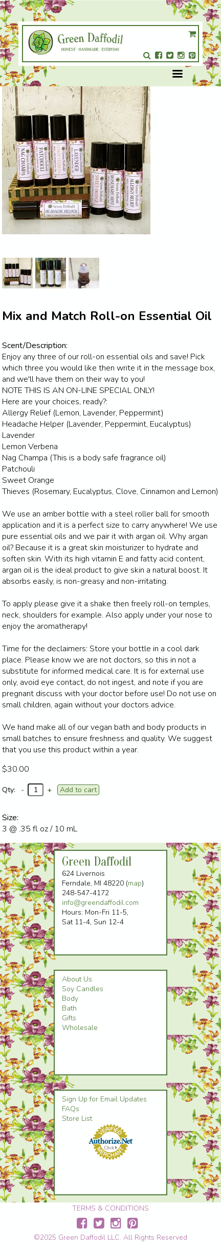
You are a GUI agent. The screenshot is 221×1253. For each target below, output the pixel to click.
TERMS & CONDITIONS (110, 1208)
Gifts (69, 1018)
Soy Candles (82, 989)
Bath (69, 1008)
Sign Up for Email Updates (104, 1099)
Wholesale (80, 1028)
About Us (77, 979)
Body (70, 998)
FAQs (70, 1109)
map (135, 883)
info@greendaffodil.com (100, 902)
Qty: (8, 790)
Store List (77, 1118)
